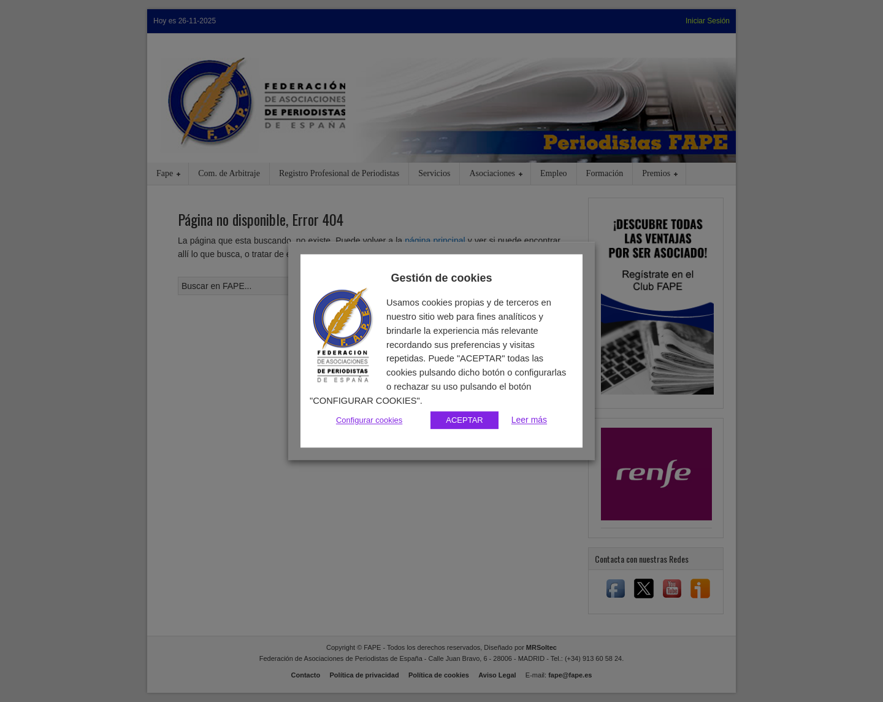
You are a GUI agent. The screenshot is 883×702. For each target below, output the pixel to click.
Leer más (529, 420)
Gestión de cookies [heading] (441, 278)
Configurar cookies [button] (369, 420)
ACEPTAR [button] (464, 420)
